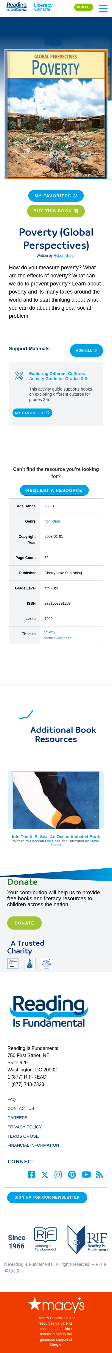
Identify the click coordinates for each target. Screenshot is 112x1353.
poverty (49, 632)
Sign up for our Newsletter (47, 1197)
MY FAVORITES (56, 195)
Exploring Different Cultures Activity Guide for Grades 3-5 (58, 376)
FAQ (11, 1099)
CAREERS (17, 1117)
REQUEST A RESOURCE (54, 490)
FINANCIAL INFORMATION (33, 1145)
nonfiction (52, 521)
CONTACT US (22, 1108)
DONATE (84, 7)
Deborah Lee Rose (45, 841)
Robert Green (64, 256)
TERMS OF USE (25, 1136)
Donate (24, 923)
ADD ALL (86, 350)
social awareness (57, 638)
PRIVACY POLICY (24, 1127)
